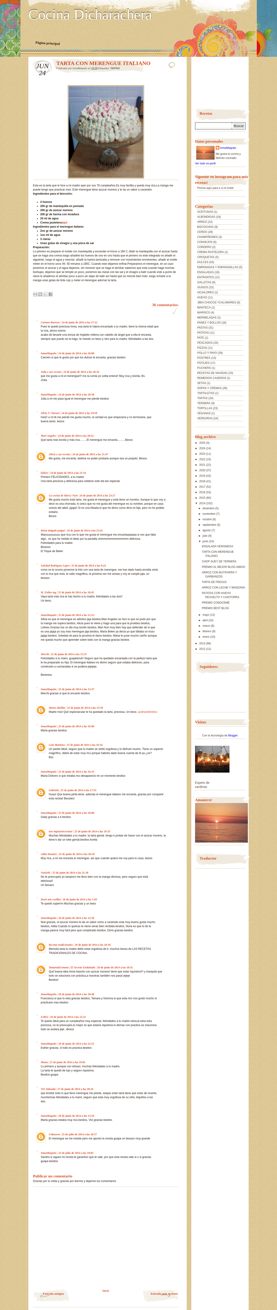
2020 (202, 470)
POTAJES (203, 363)
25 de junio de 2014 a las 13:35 (69, 654)
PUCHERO (204, 368)
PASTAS (202, 327)
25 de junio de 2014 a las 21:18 (70, 872)
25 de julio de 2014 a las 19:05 (76, 1153)
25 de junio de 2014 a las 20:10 (77, 854)
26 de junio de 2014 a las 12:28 (76, 918)
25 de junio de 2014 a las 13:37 (76, 689)
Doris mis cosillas (51, 899)
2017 (202, 486)
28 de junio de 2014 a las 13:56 (76, 1115)
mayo (206, 614)
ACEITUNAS (205, 211)
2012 (202, 649)
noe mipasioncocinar (61, 831)
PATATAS (203, 332)
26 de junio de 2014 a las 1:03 (80, 899)
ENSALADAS (205, 272)
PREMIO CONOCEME (215, 602)
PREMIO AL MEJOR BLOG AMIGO (223, 567)
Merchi (45, 654)
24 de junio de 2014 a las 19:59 (79, 413)
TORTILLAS (204, 408)
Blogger (233, 735)
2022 (202, 459)
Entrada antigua (53, 1293)
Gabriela (54, 790)
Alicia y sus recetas (59, 454)
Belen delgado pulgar (53, 530)
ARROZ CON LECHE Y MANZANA (223, 587)
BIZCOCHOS (205, 227)
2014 (202, 503)
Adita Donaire (49, 854)
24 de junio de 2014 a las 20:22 (76, 435)
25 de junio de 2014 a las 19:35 (92, 831)
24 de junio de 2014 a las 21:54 (68, 472)
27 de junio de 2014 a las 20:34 (75, 1089)
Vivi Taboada (48, 1089)
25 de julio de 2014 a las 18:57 (79, 1134)
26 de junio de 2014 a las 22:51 (76, 1043)
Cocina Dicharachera (90, 14)
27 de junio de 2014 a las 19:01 (68, 1062)
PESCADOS (205, 342)
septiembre (209, 524)
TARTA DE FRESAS (214, 582)
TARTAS (115, 68)
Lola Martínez (57, 744)
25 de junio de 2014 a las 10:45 (76, 592)
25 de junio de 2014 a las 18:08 (76, 812)
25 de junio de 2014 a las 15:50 (85, 707)
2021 (202, 464)
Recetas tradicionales (61, 944)
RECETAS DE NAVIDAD (212, 373)
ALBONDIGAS (206, 216)
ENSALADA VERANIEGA (217, 546)
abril (205, 620)
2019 (202, 475)
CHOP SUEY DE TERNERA (219, 561)
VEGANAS (204, 413)
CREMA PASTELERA (210, 252)
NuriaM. (46, 872)
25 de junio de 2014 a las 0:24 (88, 565)
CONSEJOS (205, 242)
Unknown (54, 1134)
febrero (207, 631)
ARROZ (202, 221)
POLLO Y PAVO (207, 352)
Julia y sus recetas (51, 371)
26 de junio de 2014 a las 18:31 (115, 967)
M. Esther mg (48, 592)
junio (205, 541)
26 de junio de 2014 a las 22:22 (68, 1017)
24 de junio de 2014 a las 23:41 (85, 530)
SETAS (201, 383)
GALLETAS (204, 282)
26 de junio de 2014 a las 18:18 (93, 944)
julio (205, 535)
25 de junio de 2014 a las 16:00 (76, 726)
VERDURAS (205, 418)
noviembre (209, 513)
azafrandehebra (147, 712)
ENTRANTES (205, 277)
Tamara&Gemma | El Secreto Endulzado (72, 967)
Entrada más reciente (164, 1293)
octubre (207, 519)
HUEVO (202, 297)
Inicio (105, 1290)
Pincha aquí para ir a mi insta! (215, 188)
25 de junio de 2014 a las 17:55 (78, 790)
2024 (202, 448)
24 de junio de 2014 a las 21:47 (90, 454)
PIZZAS (202, 347)
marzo (206, 625)
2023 (202, 453)
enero (206, 636)
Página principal (47, 43)
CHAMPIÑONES (207, 237)
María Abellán (57, 707)
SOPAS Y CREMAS (209, 388)
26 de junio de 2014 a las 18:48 (76, 994)
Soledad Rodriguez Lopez (55, 565)
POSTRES (203, 358)
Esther (44, 1017)
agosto (206, 530)
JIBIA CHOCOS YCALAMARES (216, 302)
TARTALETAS (205, 393)
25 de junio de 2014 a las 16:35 (76, 771)
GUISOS (202, 287)
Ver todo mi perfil (205, 163)
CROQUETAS (206, 257)
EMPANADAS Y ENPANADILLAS (217, 267)
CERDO (202, 232)
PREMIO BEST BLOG (215, 608)
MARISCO (203, 312)
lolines (44, 472)
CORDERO (204, 247)
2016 (202, 492)
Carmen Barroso (50, 322)
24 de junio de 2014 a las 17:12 (80, 322)
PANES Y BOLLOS (209, 322)
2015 (202, 497)
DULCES (203, 262)
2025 (202, 442)
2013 (202, 643)
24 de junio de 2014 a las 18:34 (81, 371)
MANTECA (204, 307)
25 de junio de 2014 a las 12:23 (76, 615)
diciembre (208, 508)
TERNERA (203, 403)
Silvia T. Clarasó (50, 413)
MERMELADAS (207, 317)
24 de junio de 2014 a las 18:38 (76, 394)
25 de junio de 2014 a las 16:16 (85, 744)
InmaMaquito (49, 353)
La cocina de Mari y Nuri (63, 495)
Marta (44, 1062)
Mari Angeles (48, 435)
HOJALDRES (205, 292)
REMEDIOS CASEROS (211, 378)
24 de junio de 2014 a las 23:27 (97, 495)
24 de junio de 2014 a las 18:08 (76, 353)
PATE (200, 337)
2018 (202, 481)
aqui (64, 222)
